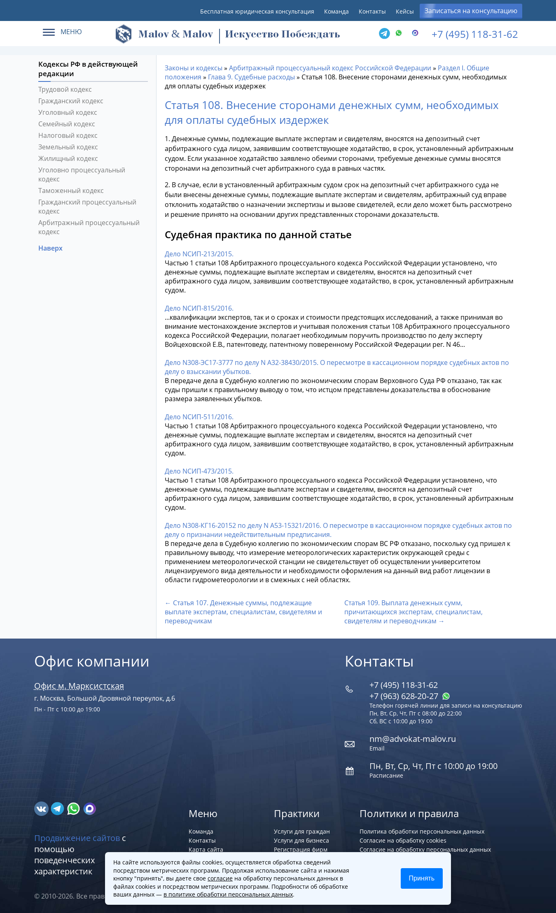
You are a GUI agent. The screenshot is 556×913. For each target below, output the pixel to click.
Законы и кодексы (193, 67)
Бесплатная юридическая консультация (257, 11)
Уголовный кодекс (67, 112)
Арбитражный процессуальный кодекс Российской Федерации (330, 67)
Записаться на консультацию (471, 10)
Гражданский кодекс (70, 100)
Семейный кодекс (66, 123)
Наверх (51, 248)
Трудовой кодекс (65, 89)
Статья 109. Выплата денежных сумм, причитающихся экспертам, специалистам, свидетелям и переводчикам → (413, 611)
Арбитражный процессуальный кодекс (89, 227)
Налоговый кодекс (68, 135)
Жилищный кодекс (68, 158)
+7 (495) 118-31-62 (475, 34)
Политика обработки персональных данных (422, 831)
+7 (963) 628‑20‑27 (409, 696)
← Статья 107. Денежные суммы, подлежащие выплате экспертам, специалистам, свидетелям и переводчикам (243, 611)
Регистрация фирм (300, 849)
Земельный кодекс (68, 146)
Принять (422, 878)
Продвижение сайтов (77, 837)
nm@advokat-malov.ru (412, 738)
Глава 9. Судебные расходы (251, 76)
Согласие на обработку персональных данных (425, 849)
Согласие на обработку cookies (403, 840)
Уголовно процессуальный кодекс (81, 174)
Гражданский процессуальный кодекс (87, 206)
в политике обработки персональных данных (228, 894)
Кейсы (405, 11)
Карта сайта (206, 849)
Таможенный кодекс (71, 190)
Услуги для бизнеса (301, 840)
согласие (220, 878)
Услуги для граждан (302, 831)
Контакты (372, 11)
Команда (336, 11)
